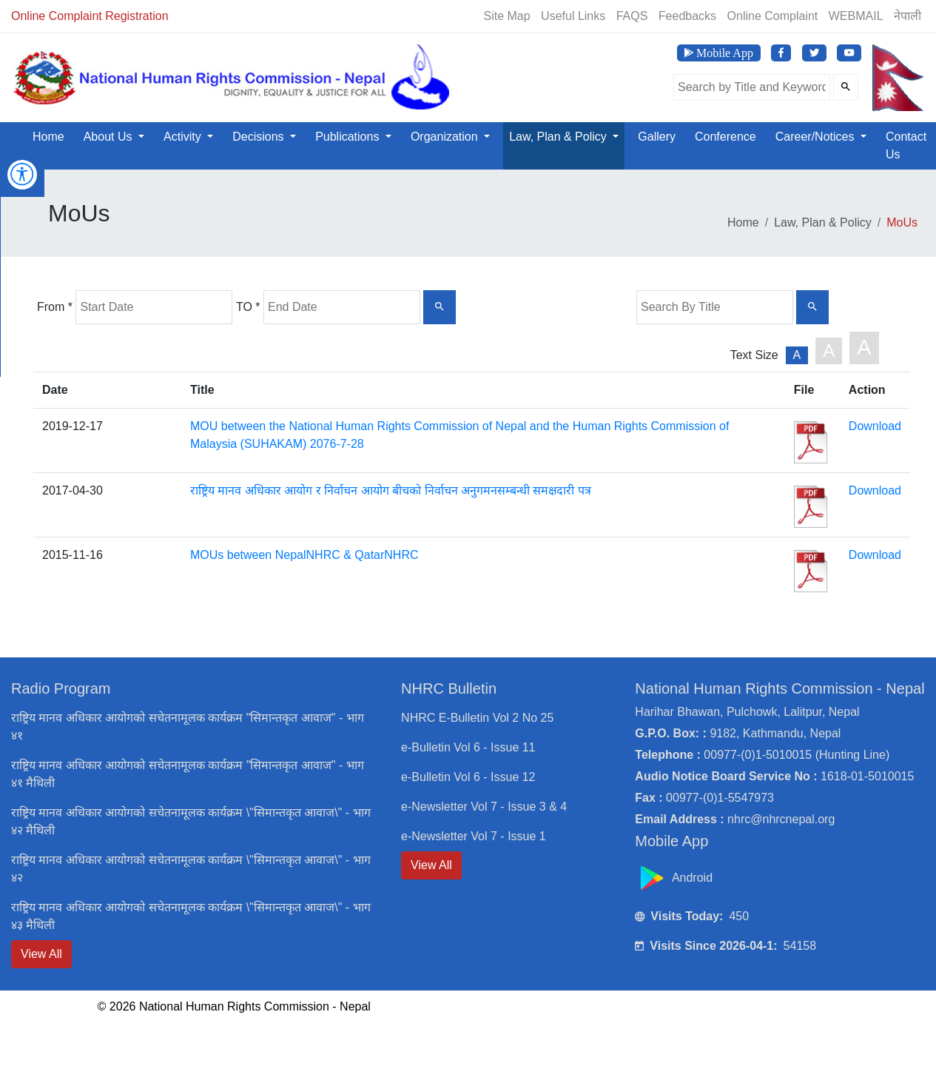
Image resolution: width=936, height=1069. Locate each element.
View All (41, 954)
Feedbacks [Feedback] (687, 16)
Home (48, 136)
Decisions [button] (259, 136)
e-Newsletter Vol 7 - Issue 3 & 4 (484, 806)
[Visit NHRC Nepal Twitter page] (814, 52)
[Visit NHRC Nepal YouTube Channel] (849, 52)
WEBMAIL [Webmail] (856, 16)
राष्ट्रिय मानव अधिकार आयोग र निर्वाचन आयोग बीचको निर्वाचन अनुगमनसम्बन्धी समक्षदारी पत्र (390, 490)
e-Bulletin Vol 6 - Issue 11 (468, 747)
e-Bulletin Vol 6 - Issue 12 (468, 777)
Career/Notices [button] (816, 136)
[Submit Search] (845, 87)
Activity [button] (184, 136)
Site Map (507, 16)
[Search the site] (751, 87)
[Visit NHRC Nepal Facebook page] (781, 52)
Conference (725, 136)
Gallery (657, 136)
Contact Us (906, 145)
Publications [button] (349, 136)
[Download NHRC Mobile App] (719, 52)
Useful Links (573, 16)
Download (875, 426)
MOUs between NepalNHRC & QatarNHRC (304, 555)
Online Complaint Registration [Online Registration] (90, 16)
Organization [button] (446, 136)
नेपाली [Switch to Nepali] (907, 16)
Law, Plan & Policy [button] (559, 136)
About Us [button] (109, 136)
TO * (248, 307)
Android (676, 877)
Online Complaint (772, 16)
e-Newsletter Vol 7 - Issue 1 (473, 836)
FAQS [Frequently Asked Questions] (632, 16)
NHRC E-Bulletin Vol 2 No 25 (477, 717)
